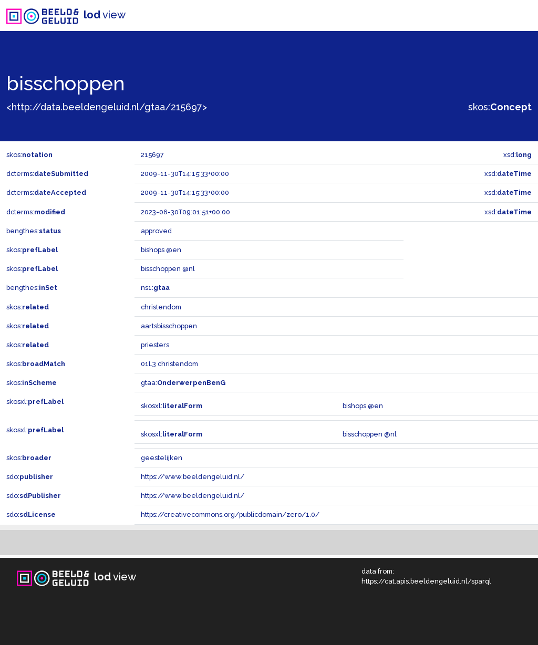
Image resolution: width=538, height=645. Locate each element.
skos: (500, 106)
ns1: (155, 288)
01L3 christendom (169, 364)
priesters (155, 345)
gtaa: (183, 383)
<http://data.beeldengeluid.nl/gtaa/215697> (106, 106)
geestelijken (161, 458)
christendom (161, 307)
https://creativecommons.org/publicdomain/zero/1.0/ (230, 514)
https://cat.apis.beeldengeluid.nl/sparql (426, 581)
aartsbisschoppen (169, 326)
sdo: (29, 477)
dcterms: (47, 174)
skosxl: (35, 401)
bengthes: (33, 231)
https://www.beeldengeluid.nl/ (192, 477)
